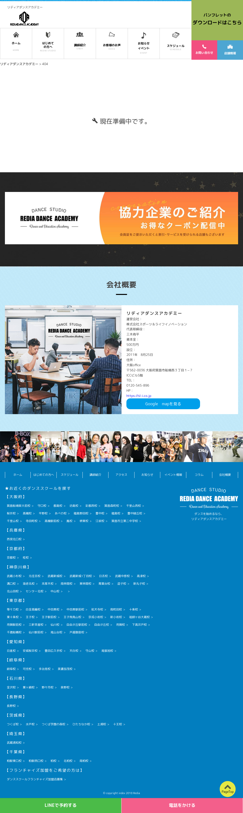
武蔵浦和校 (14, 742)
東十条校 (13, 617)
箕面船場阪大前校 (18, 506)
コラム (199, 475)
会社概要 (225, 475)
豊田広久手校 (53, 651)
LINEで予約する (61, 805)
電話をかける (182, 805)
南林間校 (66, 583)
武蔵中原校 (122, 576)
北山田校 (13, 591)
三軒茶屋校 (36, 625)
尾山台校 (56, 632)
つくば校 (13, 724)
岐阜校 (11, 669)
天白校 (73, 651)
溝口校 (11, 583)
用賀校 (120, 625)
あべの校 (61, 513)
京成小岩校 (95, 617)
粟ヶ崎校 (29, 687)
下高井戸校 (139, 625)
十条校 (133, 609)
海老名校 (29, 583)
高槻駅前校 (52, 521)
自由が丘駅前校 (77, 625)
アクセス (121, 475)
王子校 (30, 617)
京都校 (11, 557)
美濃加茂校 (65, 669)
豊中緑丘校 (134, 513)
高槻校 (27, 513)
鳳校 (69, 521)
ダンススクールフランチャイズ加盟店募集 (35, 779)
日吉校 (103, 576)
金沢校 (11, 687)
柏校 (53, 761)
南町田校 (116, 609)
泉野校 (65, 687)
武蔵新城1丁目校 (80, 576)
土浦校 (101, 724)
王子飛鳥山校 (72, 617)
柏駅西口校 (36, 761)
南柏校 (84, 761)
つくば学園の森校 (53, 724)
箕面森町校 (111, 506)
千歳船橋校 (14, 632)
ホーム (18, 475)
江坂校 (99, 521)
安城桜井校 (30, 651)
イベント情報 (173, 475)
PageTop (228, 791)
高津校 (141, 576)
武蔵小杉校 (14, 576)
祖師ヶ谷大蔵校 (139, 617)
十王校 (117, 724)
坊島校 (73, 506)
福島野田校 (81, 513)
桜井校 (11, 513)
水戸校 (30, 724)
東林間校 (85, 583)
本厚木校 (48, 583)
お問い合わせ (204, 49)
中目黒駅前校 (75, 609)
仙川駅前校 (36, 632)
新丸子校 (139, 583)
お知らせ (147, 475)
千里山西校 (133, 506)
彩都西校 (91, 506)
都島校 (58, 506)
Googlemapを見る (163, 403)
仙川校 (55, 625)
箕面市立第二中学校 (124, 521)
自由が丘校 (101, 625)
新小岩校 (116, 617)
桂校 (26, 557)
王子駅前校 (49, 617)
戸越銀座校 (76, 632)
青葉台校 (104, 583)
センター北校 (34, 591)
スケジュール (69, 475)
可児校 (27, 669)
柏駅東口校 (14, 761)
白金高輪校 (33, 609)
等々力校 (13, 609)
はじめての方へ (43, 475)
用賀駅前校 (14, 625)
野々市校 (48, 687)
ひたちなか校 (81, 724)
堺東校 (84, 521)
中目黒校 (53, 609)
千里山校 (13, 521)
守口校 (42, 506)
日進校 (11, 651)
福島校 (115, 513)
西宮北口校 (14, 539)
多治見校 (45, 669)
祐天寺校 (97, 609)
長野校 (11, 706)
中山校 (55, 591)
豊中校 (99, 513)
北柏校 (68, 761)
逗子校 (121, 583)
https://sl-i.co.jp (138, 395)
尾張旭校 (107, 651)
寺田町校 (32, 521)
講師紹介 (95, 475)
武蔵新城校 (55, 576)
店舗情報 (230, 50)
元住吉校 (34, 576)
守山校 (89, 651)
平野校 (43, 513)
